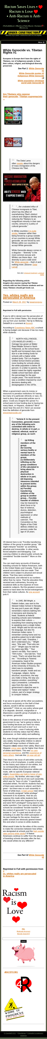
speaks (20, 163)
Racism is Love (25, 9)
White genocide (21, 262)
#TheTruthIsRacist (8, 26)
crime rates (16, 748)
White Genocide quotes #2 (31, 73)
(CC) (14, 1033)
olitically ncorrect (23, 931)
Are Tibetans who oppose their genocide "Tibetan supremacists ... (22, 96)
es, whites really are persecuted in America (19, 874)
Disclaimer (39, 26)
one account (34, 592)
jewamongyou (36, 302)
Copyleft (9, 1033)
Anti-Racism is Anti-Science (25, 18)
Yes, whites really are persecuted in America (19, 296)
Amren (29, 323)
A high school (27, 791)
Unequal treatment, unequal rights (34, 274)
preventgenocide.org (12, 413)
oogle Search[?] (23, 934)
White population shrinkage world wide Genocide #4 (31, 82)
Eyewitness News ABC (25, 328)
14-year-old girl (33, 755)
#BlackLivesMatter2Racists (24, 26)
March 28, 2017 (19, 302)
